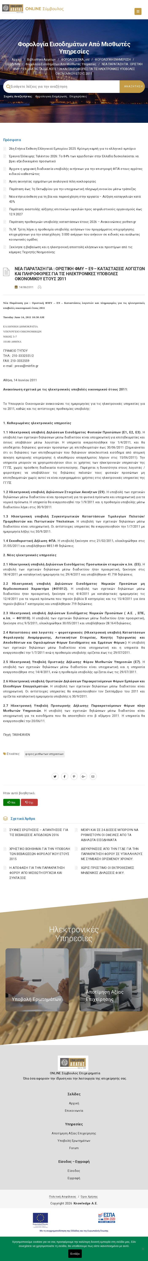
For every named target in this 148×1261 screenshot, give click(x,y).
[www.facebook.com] (64, 776)
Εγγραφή (74, 1178)
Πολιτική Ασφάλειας (62, 1196)
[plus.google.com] (83, 776)
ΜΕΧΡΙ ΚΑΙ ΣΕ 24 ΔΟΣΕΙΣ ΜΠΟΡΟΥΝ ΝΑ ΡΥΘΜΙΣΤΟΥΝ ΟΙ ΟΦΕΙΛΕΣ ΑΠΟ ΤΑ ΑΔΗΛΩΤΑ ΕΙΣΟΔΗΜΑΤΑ (110, 835)
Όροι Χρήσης (89, 1196)
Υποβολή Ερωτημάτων (74, 1141)
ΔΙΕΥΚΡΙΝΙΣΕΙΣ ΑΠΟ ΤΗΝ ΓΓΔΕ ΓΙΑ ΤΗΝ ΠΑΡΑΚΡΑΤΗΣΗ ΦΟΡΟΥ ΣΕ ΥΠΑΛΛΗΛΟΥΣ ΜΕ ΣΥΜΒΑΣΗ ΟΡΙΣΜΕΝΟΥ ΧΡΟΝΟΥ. (112, 854)
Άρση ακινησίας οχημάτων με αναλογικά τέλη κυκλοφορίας (52, 181)
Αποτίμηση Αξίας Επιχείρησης (74, 1133)
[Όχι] (143, 1251)
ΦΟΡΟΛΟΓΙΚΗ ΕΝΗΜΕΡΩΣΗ (113, 59)
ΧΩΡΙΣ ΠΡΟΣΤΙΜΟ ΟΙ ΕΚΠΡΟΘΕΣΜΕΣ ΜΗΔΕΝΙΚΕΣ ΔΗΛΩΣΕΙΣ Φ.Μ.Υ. (107, 870)
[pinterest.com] (74, 776)
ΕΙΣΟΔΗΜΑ (12, 64)
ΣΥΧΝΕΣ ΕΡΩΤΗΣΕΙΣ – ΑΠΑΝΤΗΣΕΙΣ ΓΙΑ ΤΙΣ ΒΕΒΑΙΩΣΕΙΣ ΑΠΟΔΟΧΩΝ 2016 (38, 832)
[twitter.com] (55, 776)
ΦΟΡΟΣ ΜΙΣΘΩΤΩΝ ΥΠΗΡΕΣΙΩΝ (44, 754)
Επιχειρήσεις (78, 96)
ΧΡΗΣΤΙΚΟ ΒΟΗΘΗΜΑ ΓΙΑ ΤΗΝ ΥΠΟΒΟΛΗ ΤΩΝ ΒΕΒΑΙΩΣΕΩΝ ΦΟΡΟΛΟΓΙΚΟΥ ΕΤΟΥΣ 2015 (39, 854)
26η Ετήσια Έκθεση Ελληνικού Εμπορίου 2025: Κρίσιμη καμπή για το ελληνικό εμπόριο (72, 149)
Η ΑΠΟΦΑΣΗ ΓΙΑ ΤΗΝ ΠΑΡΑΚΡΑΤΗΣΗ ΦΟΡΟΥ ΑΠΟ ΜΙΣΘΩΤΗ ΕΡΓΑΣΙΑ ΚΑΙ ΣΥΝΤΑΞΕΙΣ (37, 873)
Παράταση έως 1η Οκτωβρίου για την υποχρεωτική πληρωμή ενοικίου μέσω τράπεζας (72, 189)
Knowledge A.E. (86, 1203)
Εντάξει (75, 1253)
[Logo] (74, 1065)
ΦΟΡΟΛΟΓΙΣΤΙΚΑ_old (75, 59)
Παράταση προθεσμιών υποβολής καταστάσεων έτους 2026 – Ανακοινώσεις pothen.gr (72, 222)
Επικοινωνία (74, 1111)
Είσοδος (74, 1171)
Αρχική (17, 59)
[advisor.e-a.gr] (93, 776)
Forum (74, 1148)
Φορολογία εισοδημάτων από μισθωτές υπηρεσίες (61, 64)
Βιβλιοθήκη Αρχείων (41, 59)
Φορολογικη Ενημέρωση (51, 96)
